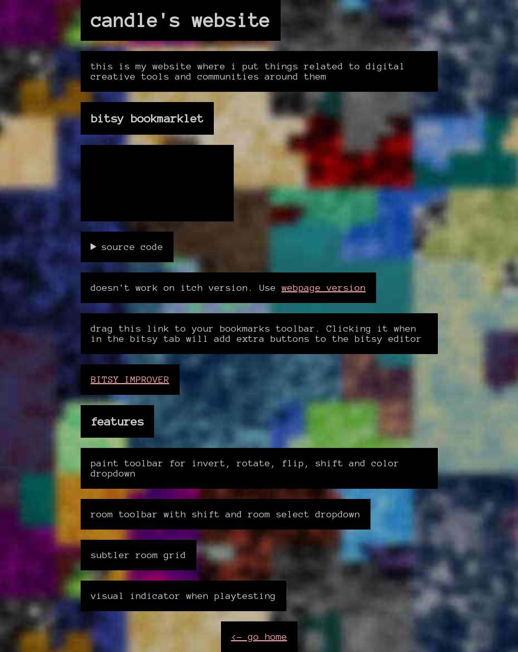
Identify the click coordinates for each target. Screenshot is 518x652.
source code (132, 247)
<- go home (259, 637)
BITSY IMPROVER (130, 379)
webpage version (324, 288)
